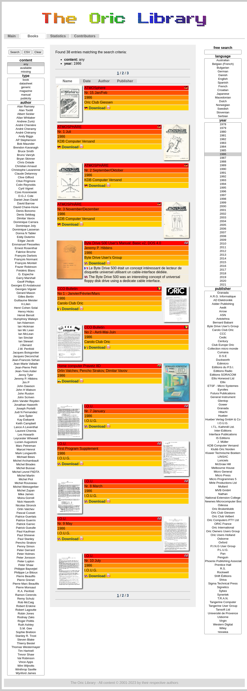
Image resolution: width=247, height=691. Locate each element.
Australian (223, 60)
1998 (223, 199)
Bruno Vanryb (25, 155)
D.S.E (223, 356)
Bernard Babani (223, 323)
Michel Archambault (25, 461)
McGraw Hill (223, 464)
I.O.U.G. (223, 423)
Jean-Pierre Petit (25, 368)
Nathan (223, 494)
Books (33, 36)
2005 (223, 225)
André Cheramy (25, 129)
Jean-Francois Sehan (25, 360)
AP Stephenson (25, 140)
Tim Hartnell (25, 651)
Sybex (223, 591)
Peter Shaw (25, 565)
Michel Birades (25, 464)
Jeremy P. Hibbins (25, 379)
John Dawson (25, 386)
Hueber (223, 416)
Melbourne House (223, 468)
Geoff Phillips (25, 282)
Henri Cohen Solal (25, 308)
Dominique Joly (25, 226)
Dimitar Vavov (25, 218)
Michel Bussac (25, 468)
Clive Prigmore (25, 181)
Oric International (223, 528)
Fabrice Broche (25, 252)
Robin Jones (25, 614)
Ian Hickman (25, 327)
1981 (223, 135)
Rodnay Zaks (25, 617)
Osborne (223, 539)
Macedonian (223, 98)
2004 (223, 221)
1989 (223, 165)
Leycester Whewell (25, 438)
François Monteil (25, 263)
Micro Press (223, 475)
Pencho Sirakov (25, 543)
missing (25, 72)
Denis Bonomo (25, 211)
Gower (223, 405)
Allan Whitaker (25, 118)
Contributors (84, 36)
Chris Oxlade (25, 162)
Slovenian (223, 112)
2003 (223, 218)
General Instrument (223, 397)
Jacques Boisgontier (25, 353)
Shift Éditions (223, 576)
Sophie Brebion (25, 632)
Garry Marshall (25, 278)
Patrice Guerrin (25, 520)
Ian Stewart (25, 341)
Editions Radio (223, 371)
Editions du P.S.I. (223, 367)
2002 (223, 214)
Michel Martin (25, 476)
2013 (223, 255)
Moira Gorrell (25, 498)
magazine (25, 91)
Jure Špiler (25, 416)
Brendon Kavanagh (25, 148)
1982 (223, 139)
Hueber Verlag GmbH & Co (223, 419)
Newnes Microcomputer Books (223, 502)
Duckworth (223, 360)
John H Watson (25, 390)
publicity (25, 98)
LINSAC (223, 457)
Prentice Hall (223, 565)
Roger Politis (25, 621)
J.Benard (25, 345)
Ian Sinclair (25, 338)
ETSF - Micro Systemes (223, 386)
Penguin (223, 557)
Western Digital (223, 625)
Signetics (223, 587)
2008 (223, 236)
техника (223, 632)
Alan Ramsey (25, 107)
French (223, 86)
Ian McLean (25, 334)
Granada (223, 293)
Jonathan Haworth (25, 405)
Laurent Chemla (25, 431)
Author (103, 81)
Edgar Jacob (25, 241)
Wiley (223, 628)
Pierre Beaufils (25, 576)
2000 (223, 206)
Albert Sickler (25, 114)
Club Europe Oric (223, 345)
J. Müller (223, 442)
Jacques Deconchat (25, 356)
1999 (223, 203)
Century (223, 341)
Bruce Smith (25, 151)
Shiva (223, 580)
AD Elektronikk (223, 300)
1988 (223, 162)
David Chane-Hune (25, 207)
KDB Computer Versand (223, 446)
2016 (223, 266)
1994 (223, 184)
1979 (223, 128)
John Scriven (25, 397)
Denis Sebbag (25, 215)
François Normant (25, 259)
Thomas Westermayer (25, 647)
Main (12, 36)
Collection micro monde (223, 349)
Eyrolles (223, 390)
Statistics (58, 36)
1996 (223, 191)
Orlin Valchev (25, 509)
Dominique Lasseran (25, 230)
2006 (223, 229)
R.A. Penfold (25, 591)
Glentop (223, 401)
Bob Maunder (25, 144)
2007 (223, 232)
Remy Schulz (25, 599)
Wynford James (25, 673)
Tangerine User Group (223, 606)
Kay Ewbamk (25, 420)
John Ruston (25, 394)
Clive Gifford (25, 177)
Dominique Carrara (25, 222)
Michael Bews (25, 457)
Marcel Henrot (25, 450)
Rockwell (223, 572)
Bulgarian (223, 68)
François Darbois (25, 256)
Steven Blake (25, 640)
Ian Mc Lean (25, 330)
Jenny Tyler (25, 375)
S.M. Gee (25, 628)
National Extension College (223, 498)
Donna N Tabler (25, 233)
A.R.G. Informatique (223, 296)
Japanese (223, 94)
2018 (223, 273)
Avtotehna (223, 319)
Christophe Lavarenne (25, 170)
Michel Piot (25, 479)
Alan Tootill (25, 110)
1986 (223, 154)
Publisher (125, 81)
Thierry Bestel (25, 643)
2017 (223, 270)
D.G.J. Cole (25, 196)
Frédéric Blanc (25, 271)
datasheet (25, 84)
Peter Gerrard (25, 550)
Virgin (223, 621)
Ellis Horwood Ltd (223, 378)
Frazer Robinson (25, 267)
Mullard (223, 487)
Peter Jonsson (25, 558)
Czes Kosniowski (25, 192)
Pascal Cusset (25, 513)
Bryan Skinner (25, 159)
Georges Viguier (25, 289)
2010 (223, 244)
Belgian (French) (223, 64)
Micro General (223, 472)
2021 (223, 285)
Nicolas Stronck (25, 505)
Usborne (223, 617)
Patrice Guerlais (25, 517)
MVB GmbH (223, 490)
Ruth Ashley (25, 625)
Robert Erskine (25, 606)
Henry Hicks (25, 312)
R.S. (223, 569)
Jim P (25, 382)
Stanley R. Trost (25, 636)
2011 (223, 247)
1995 (223, 188)
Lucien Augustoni (25, 442)
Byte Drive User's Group (223, 326)
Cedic (223, 337)
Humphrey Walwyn (25, 319)
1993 (223, 180)
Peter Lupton (25, 561)
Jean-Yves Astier (25, 371)
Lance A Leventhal (25, 427)
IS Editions (223, 438)
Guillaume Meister (25, 300)
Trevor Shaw (25, 655)
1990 (223, 169)
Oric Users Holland (223, 535)
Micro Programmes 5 (223, 479)
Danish (223, 75)
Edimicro (223, 364)
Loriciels (223, 460)
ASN (223, 315)
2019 (223, 277)
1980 (223, 132)
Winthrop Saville (25, 669)
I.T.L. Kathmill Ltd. (223, 427)
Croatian (223, 90)
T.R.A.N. (223, 598)
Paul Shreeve (25, 535)
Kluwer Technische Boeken (223, 453)
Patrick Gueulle (25, 528)
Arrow (223, 311)
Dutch (223, 101)
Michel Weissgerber (25, 487)
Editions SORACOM (223, 375)
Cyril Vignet (25, 189)
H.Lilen (25, 304)
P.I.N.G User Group (223, 546)
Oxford (223, 543)
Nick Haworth (25, 502)
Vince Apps (25, 662)
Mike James (25, 494)
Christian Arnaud (25, 166)
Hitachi (223, 412)
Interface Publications (223, 434)
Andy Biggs (25, 136)
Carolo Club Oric (223, 330)
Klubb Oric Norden (223, 449)
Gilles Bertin (25, 297)
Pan (223, 554)
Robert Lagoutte (25, 610)
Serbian (223, 116)
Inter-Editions (223, 431)
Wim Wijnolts (25, 666)
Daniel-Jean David (25, 200)
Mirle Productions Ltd (223, 483)
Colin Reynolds (25, 185)
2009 (223, 240)
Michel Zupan (25, 491)
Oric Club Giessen (223, 513)
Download (99, 108)
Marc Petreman (25, 446)
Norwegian (223, 105)
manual (25, 95)
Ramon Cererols (25, 595)
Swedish (223, 109)
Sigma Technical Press (223, 584)
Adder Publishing (223, 304)
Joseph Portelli (25, 409)
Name (67, 81)
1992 (223, 177)
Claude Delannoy (25, 174)
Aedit (223, 308)
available (25, 68)
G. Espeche (25, 274)
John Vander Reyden (25, 401)
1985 (223, 150)
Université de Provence (223, 613)
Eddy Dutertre (25, 237)
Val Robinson (25, 658)
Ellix (223, 382)
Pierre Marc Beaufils (25, 584)
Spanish (223, 83)
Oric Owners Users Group (223, 531)
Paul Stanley (25, 539)
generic (25, 87)
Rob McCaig (25, 602)
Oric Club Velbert (223, 516)
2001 (223, 210)
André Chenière (25, 125)
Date (87, 81)
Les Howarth (25, 435)
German (223, 71)
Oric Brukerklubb (223, 509)
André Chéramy (25, 133)
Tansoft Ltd (223, 610)
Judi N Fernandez (25, 412)
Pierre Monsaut (25, 587)
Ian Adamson (25, 323)
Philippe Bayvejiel (25, 569)
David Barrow (25, 203)
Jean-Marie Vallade (25, 364)
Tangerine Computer (223, 602)
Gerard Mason (25, 293)
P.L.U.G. (223, 550)
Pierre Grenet (25, 580)
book (25, 80)
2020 (223, 281)
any (25, 64)
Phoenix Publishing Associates (223, 561)
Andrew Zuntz (25, 121)
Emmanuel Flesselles (25, 244)
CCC (223, 334)
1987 (223, 158)
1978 (223, 124)
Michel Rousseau (25, 483)
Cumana (223, 352)
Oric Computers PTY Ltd (223, 520)
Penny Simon (25, 546)
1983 (223, 143)
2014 (223, 259)
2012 (223, 251)
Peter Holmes (25, 554)
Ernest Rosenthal (25, 248)
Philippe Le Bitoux (25, 573)
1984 (223, 147)
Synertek (223, 595)
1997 (223, 195)
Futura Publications (223, 393)
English (223, 79)
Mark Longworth (25, 453)
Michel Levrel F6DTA (25, 472)
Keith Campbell (25, 423)
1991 (223, 173)
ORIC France (223, 524)
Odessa (223, 505)
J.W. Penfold (25, 349)
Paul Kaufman (25, 532)
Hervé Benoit (25, 315)
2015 (223, 262)
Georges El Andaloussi (25, 285)
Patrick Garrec (25, 524)
